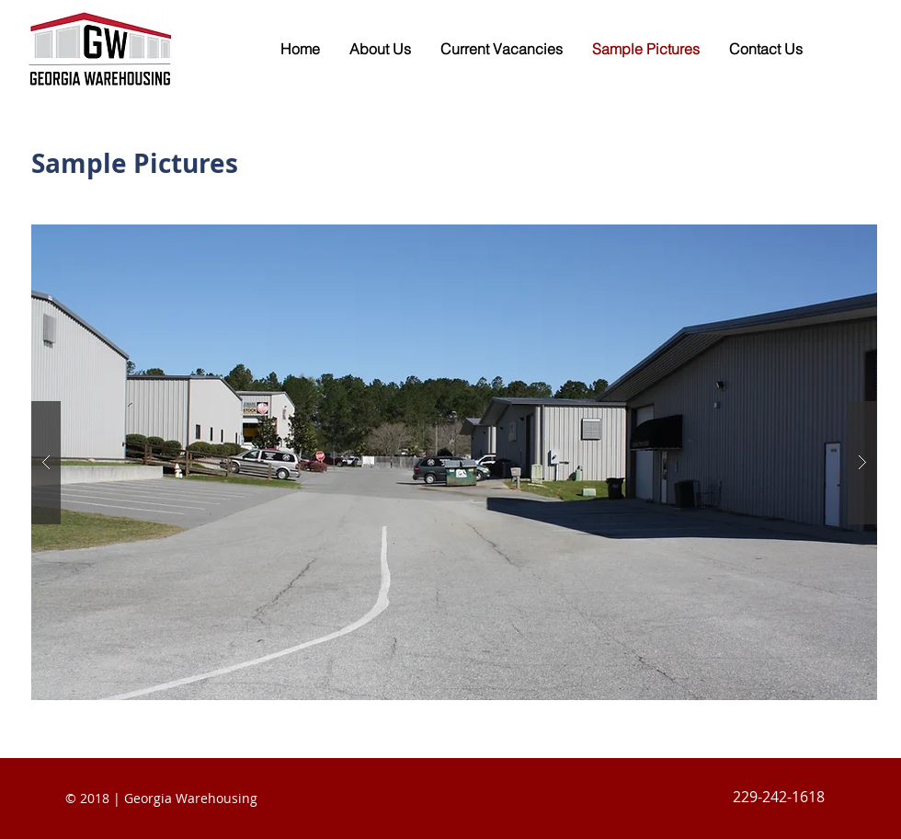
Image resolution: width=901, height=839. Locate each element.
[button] (454, 462)
